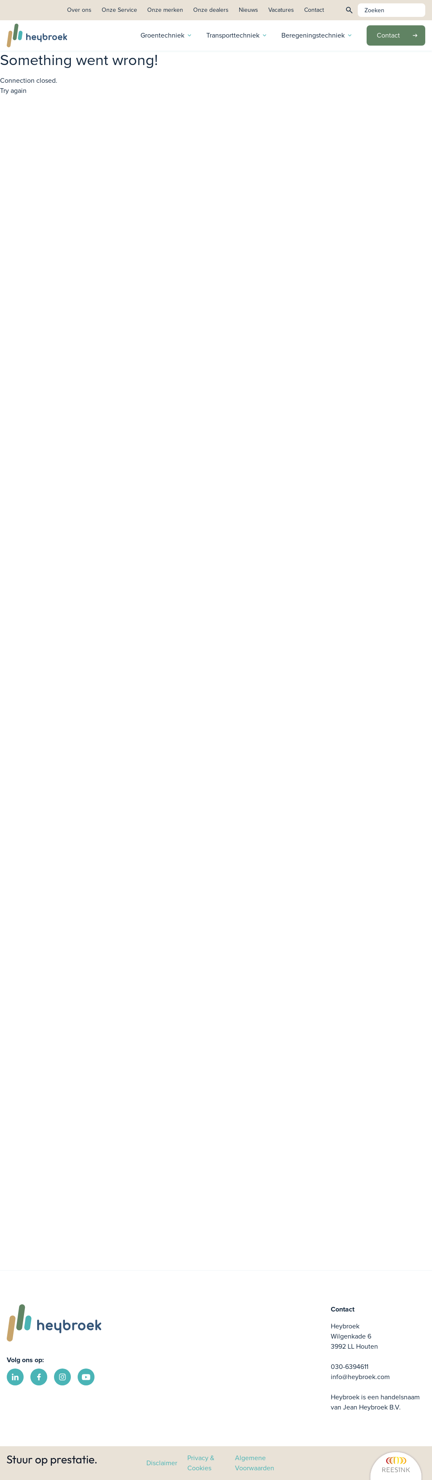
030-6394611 (349, 1366)
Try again (13, 90)
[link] (355, 1463)
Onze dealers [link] (211, 9)
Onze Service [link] (119, 9)
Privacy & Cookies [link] (200, 1463)
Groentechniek (166, 35)
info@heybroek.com (360, 1377)
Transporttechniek (237, 35)
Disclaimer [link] (161, 1463)
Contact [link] (314, 9)
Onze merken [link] (165, 9)
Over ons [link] (79, 9)
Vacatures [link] (281, 9)
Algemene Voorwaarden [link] (254, 1463)
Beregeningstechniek (317, 35)
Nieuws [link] (248, 9)
